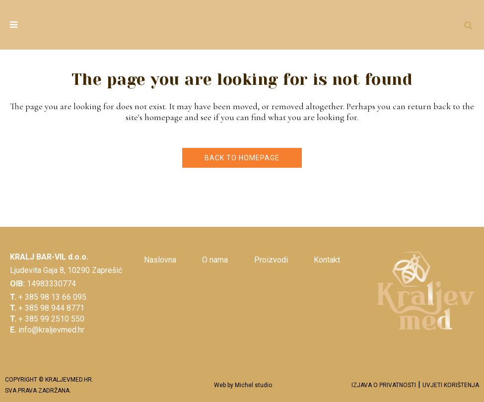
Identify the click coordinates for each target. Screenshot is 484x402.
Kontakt (327, 260)
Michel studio (253, 385)
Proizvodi (271, 260)
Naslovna (160, 260)
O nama (215, 260)
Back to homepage (242, 158)
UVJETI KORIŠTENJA (450, 385)
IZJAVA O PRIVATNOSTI (383, 385)
